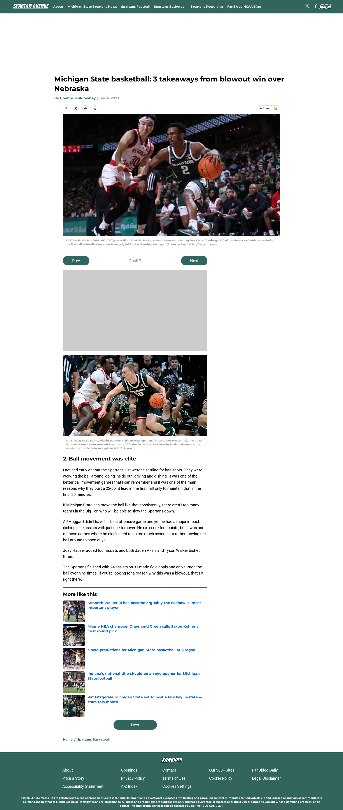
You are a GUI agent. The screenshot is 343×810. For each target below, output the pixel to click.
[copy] (95, 108)
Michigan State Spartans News (92, 7)
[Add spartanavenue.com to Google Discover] (268, 108)
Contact (169, 770)
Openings (129, 770)
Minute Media (39, 798)
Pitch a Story (73, 778)
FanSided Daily (265, 770)
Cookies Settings (177, 786)
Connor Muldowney (78, 98)
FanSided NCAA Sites (244, 7)
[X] (307, 6)
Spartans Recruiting (207, 7)
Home (68, 739)
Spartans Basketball (170, 7)
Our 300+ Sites (221, 770)
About (58, 7)
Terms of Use (174, 778)
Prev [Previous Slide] (76, 260)
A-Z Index (129, 786)
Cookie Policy (220, 778)
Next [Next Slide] (194, 260)
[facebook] (316, 6)
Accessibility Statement (82, 786)
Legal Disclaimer (266, 778)
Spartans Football (135, 7)
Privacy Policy (133, 778)
